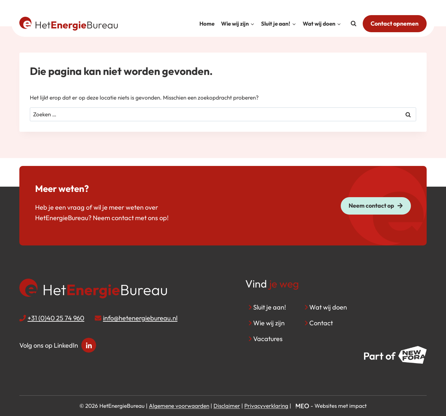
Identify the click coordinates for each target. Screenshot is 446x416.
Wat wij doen (328, 307)
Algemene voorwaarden (179, 405)
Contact (321, 323)
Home (206, 23)
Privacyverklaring (266, 405)
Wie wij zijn (269, 323)
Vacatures (268, 339)
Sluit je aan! (269, 307)
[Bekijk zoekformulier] (353, 24)
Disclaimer (226, 405)
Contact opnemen (394, 23)
